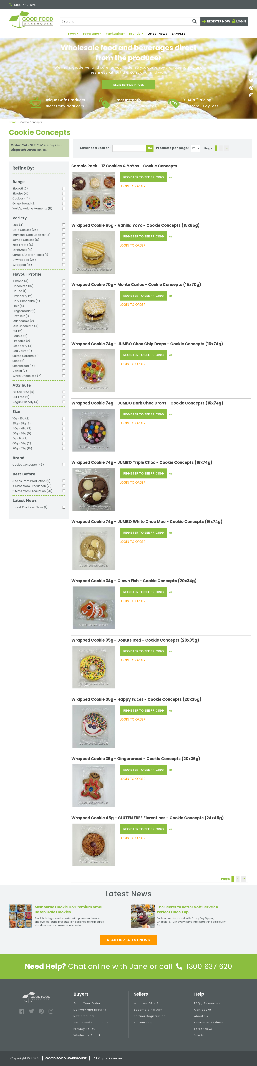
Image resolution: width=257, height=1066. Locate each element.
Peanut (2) (19, 336)
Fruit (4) (18, 306)
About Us (201, 1016)
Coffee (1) (19, 291)
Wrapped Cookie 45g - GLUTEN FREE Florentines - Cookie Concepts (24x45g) (147, 818)
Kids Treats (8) (22, 245)
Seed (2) (18, 361)
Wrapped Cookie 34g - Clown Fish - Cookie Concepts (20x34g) (134, 581)
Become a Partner (148, 1009)
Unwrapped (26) (24, 260)
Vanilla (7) (19, 371)
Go (150, 148)
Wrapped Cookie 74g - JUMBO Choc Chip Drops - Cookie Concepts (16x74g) (147, 344)
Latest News (157, 34)
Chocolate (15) (22, 286)
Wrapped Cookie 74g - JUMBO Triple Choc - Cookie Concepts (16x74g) (141, 462)
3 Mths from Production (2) (31, 481)
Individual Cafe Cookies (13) (31, 235)
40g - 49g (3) (21, 428)
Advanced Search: (94, 148)
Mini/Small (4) (22, 250)
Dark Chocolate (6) (26, 301)
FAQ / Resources (207, 1003)
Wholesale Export (87, 1035)
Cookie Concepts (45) (28, 465)
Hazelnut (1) (20, 316)
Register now (218, 21)
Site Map (201, 1035)
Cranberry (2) (22, 296)
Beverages (92, 34)
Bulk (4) (18, 225)
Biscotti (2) (20, 188)
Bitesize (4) (20, 193)
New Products (84, 1016)
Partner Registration (150, 1016)
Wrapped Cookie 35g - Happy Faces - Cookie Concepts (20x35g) (136, 699)
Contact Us (203, 1009)
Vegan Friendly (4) (25, 402)
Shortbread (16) (23, 366)
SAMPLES (178, 34)
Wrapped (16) (22, 265)
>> (226, 148)
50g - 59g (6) (21, 433)
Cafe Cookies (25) (25, 230)
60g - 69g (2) (21, 443)
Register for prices (128, 86)
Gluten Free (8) (23, 392)
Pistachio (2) (21, 341)
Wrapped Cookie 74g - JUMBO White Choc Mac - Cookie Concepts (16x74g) (147, 521)
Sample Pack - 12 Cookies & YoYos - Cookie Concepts (124, 166)
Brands (136, 34)
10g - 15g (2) (20, 418)
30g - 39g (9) (21, 423)
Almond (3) (20, 281)
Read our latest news (128, 939)
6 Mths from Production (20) (32, 491)
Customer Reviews (208, 1022)
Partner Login (144, 1022)
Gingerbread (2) (24, 203)
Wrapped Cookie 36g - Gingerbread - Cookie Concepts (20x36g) (135, 759)
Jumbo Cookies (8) (25, 240)
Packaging (115, 34)
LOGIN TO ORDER (132, 186)
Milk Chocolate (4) (25, 326)
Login (241, 21)
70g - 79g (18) (22, 448)
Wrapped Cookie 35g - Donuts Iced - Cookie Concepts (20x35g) (135, 640)
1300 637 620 (22, 5)
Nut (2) (17, 331)
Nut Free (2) (20, 397)
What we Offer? (146, 1003)
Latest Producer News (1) (29, 507)
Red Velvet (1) (22, 351)
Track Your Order (87, 1003)
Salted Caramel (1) (25, 356)
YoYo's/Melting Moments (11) (32, 208)
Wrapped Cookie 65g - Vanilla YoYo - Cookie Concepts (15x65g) (135, 225)
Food (73, 34)
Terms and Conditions (91, 1022)
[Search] (130, 21)
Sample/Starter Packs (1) (30, 255)
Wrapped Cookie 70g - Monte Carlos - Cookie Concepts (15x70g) (136, 284)
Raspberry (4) (22, 346)
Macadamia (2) (23, 321)
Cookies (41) (21, 198)
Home (13, 122)
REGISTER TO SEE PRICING (143, 177)
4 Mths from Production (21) (32, 486)
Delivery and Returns (90, 1009)
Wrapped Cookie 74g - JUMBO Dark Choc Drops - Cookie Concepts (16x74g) (147, 403)
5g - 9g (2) (19, 438)
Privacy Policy (84, 1029)
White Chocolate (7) (26, 376)
